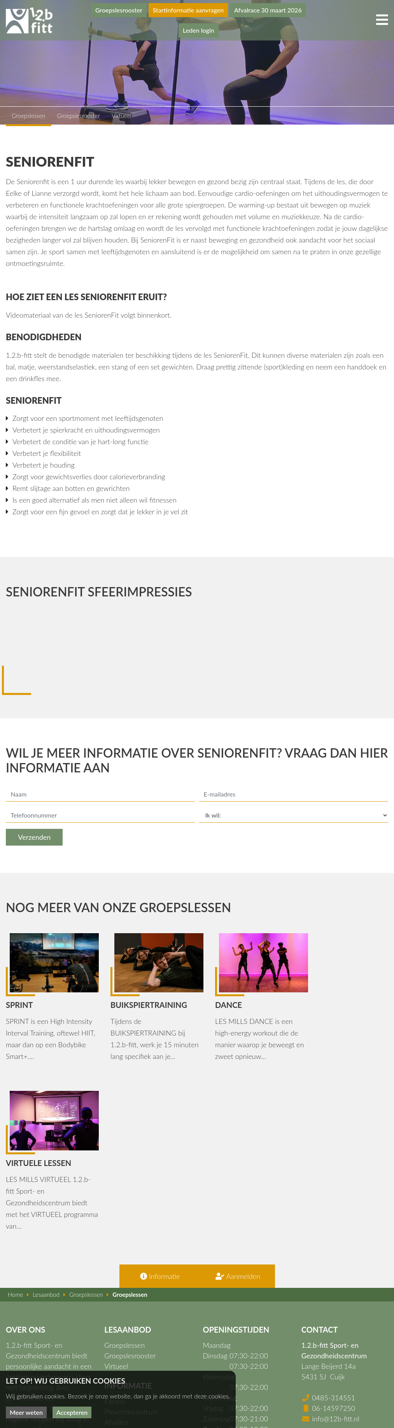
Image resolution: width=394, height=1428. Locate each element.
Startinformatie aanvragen (186, 10)
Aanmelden (236, 1114)
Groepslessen (124, 1183)
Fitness (115, 1239)
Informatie (158, 1114)
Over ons (118, 1302)
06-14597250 (333, 1246)
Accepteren (72, 1412)
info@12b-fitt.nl (335, 1257)
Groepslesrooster (116, 10)
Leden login (197, 30)
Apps (111, 1313)
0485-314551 (333, 1236)
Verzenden (34, 837)
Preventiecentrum (131, 1250)
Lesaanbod (120, 1292)
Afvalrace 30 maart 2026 (267, 10)
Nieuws (115, 1323)
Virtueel (116, 1204)
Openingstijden (127, 1334)
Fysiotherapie (124, 1281)
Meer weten (26, 1412)
